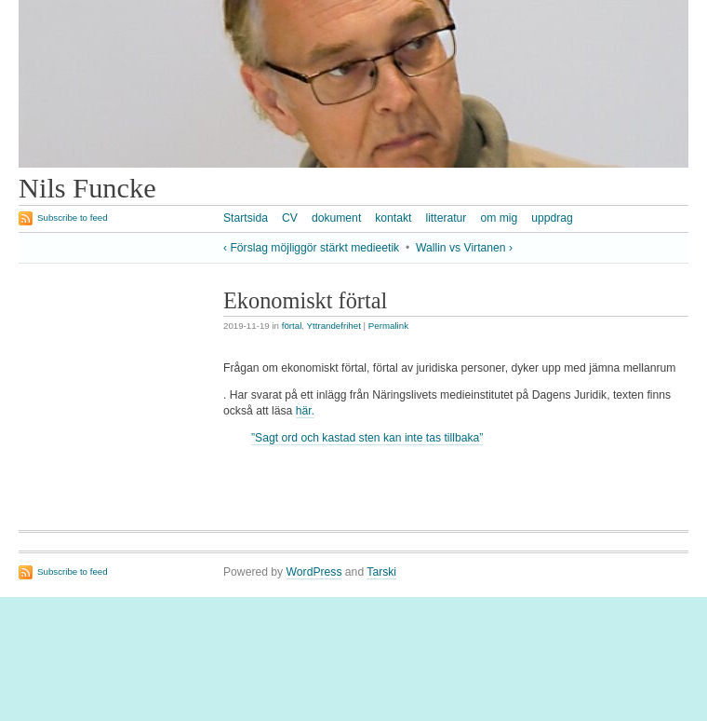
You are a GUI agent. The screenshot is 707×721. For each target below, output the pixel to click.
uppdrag (552, 217)
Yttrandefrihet (334, 325)
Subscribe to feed (72, 217)
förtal (292, 325)
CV (290, 217)
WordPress (314, 571)
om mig (498, 217)
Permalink (388, 325)
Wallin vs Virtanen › (464, 247)
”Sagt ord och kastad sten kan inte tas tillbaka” (367, 437)
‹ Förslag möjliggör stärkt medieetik (311, 247)
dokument (336, 217)
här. (305, 410)
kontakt (393, 217)
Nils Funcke (87, 188)
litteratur (445, 217)
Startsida (245, 217)
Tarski (381, 571)
